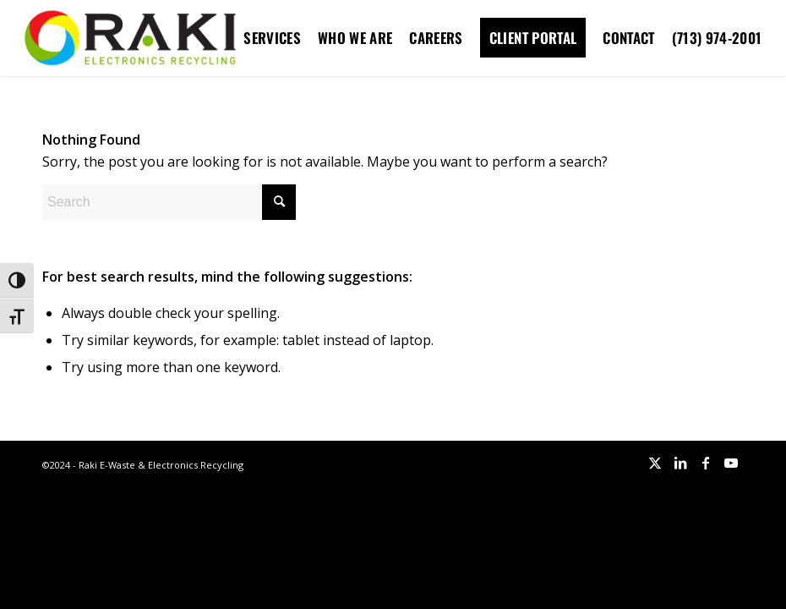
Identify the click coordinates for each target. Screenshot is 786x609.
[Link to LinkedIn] (680, 462)
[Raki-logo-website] (130, 38)
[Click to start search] (279, 202)
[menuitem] (272, 38)
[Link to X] (655, 462)
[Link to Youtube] (731, 462)
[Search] (169, 202)
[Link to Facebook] (705, 462)
